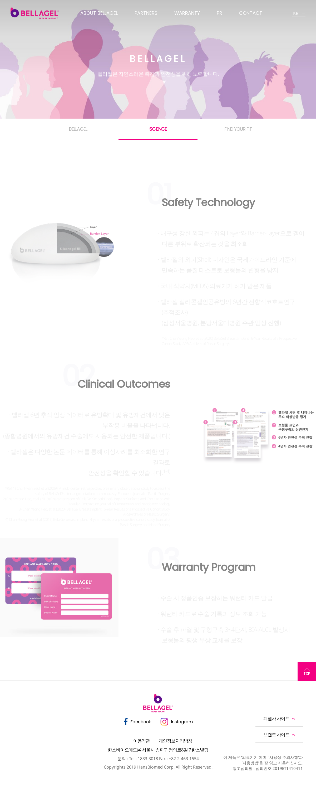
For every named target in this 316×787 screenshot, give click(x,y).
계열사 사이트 (276, 718)
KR (295, 13)
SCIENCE (158, 129)
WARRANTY (187, 13)
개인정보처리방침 (175, 741)
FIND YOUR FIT (238, 129)
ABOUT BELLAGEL (99, 13)
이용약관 (141, 741)
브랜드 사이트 (276, 734)
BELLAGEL (78, 129)
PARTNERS (146, 13)
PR (219, 13)
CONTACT (250, 13)
